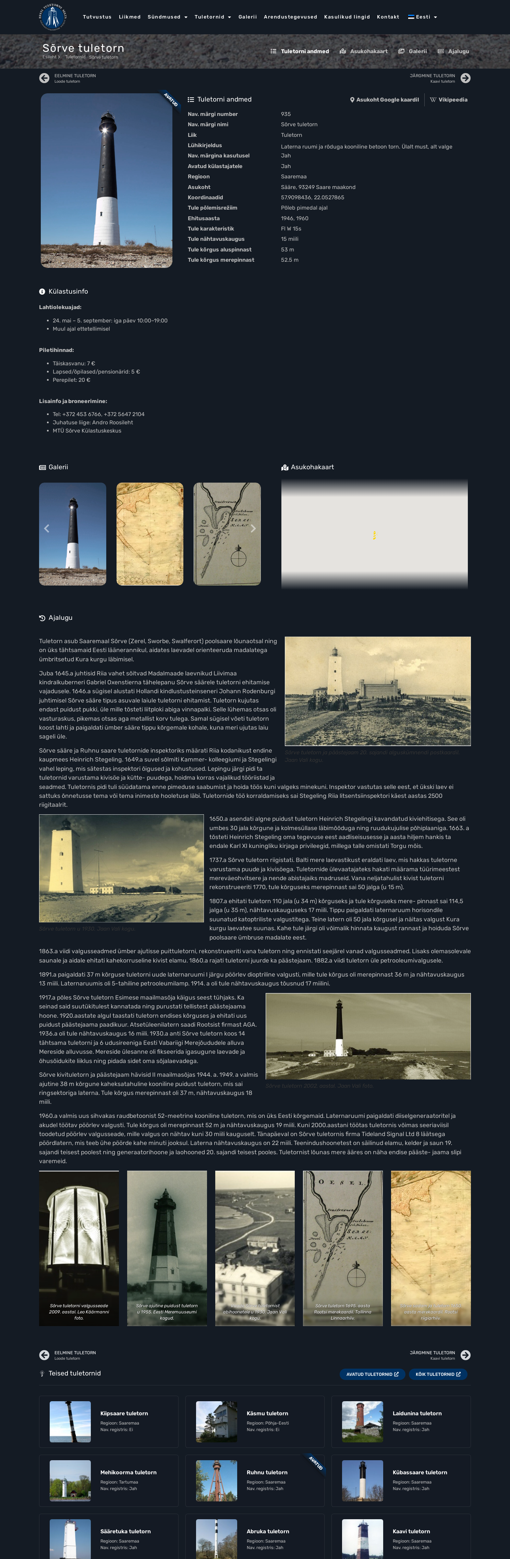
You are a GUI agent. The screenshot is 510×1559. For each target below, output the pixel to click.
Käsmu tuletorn (267, 1413)
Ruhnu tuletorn (267, 1472)
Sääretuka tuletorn (125, 1531)
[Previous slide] (46, 529)
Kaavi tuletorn (411, 1531)
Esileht (51, 56)
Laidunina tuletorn (417, 1413)
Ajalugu (453, 51)
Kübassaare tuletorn (420, 1472)
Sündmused (168, 17)
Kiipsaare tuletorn (124, 1413)
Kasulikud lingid (347, 17)
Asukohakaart (363, 51)
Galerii (248, 17)
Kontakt (388, 17)
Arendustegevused (290, 17)
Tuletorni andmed (299, 51)
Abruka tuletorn (268, 1531)
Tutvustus (97, 17)
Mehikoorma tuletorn (128, 1472)
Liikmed (130, 17)
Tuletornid (213, 17)
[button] (374, 534)
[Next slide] (253, 529)
